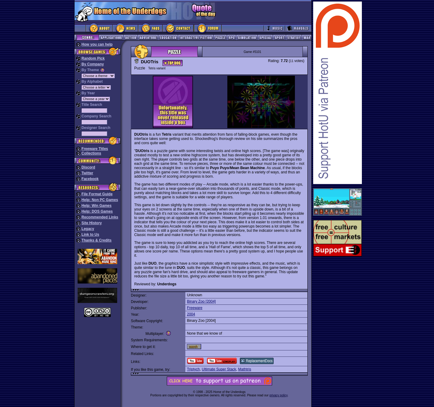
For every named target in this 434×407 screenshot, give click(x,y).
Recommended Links (100, 217)
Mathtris (244, 369)
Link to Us (90, 234)
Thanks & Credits (97, 240)
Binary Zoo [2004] (201, 301)
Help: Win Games (97, 206)
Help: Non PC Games (100, 200)
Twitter (87, 173)
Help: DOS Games (97, 211)
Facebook (90, 179)
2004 (191, 314)
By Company (93, 64)
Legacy (88, 229)
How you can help (97, 44)
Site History (92, 223)
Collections (91, 153)
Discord (88, 167)
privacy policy (278, 395)
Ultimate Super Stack (219, 369)
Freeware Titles (95, 149)
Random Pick (93, 58)
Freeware (194, 308)
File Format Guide (97, 194)
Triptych (193, 369)
